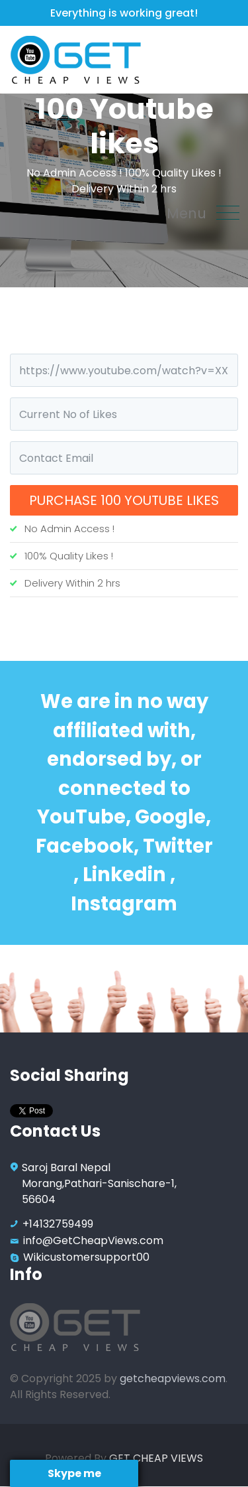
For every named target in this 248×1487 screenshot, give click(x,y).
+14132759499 (57, 1224)
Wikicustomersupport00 (86, 1257)
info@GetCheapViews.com (93, 1240)
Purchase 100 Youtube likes (124, 500)
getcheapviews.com (173, 1378)
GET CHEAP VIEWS (156, 1458)
